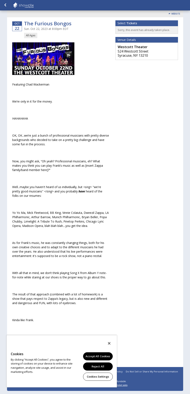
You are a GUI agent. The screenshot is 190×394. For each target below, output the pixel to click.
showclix (33, 5)
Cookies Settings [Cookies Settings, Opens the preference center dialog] (98, 376)
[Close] (109, 343)
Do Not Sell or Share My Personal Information (152, 371)
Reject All (98, 366)
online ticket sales (118, 385)
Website (175, 13)
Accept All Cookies (98, 356)
